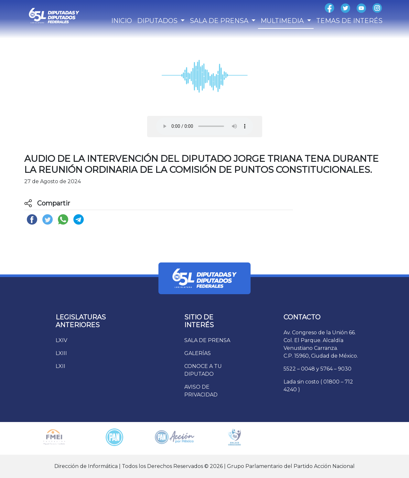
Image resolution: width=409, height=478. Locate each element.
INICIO (121, 21)
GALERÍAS (197, 353)
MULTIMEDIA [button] (283, 21)
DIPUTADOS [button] (158, 21)
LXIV (61, 340)
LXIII (61, 353)
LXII (60, 366)
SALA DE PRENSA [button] (220, 21)
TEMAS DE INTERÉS (349, 21)
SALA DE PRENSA (207, 340)
